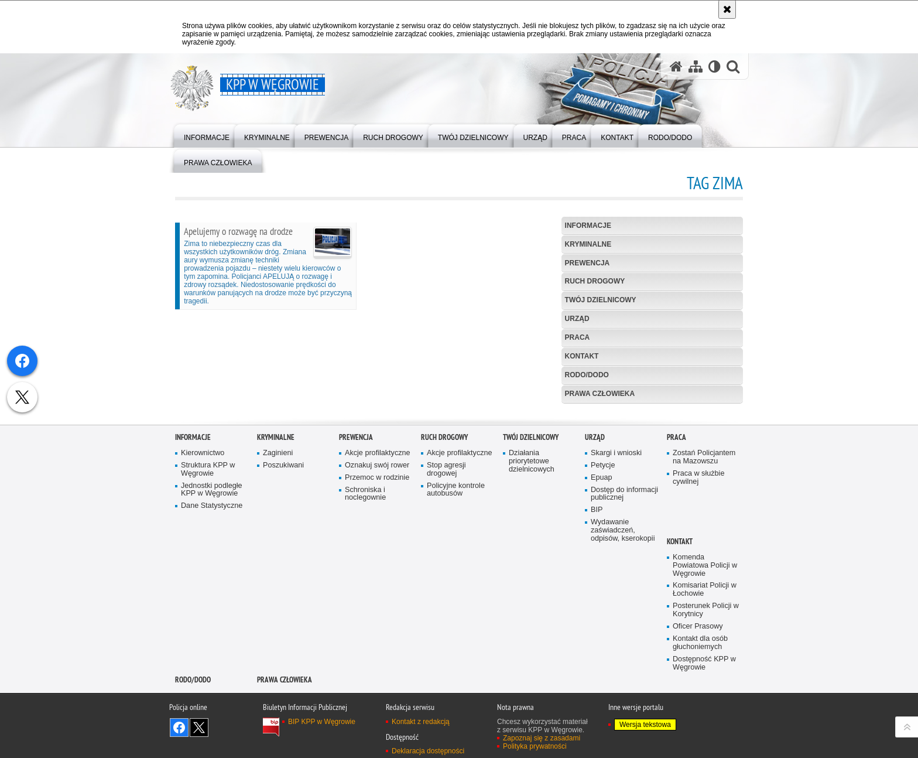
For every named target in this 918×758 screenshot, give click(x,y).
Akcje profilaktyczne (377, 562)
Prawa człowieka (600, 394)
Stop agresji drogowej (446, 579)
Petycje (603, 575)
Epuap (601, 587)
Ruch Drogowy (595, 281)
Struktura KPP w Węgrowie (208, 579)
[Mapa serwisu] (695, 66)
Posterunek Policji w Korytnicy (706, 720)
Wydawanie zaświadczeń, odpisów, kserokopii (623, 641)
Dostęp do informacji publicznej (624, 604)
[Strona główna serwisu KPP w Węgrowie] (676, 66)
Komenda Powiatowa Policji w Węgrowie (705, 675)
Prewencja (587, 263)
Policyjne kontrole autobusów (456, 599)
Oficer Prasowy (698, 736)
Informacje (588, 225)
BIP (596, 620)
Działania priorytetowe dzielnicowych (531, 571)
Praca (577, 337)
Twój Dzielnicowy (600, 300)
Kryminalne (588, 244)
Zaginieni (278, 562)
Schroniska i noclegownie (365, 604)
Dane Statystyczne (211, 616)
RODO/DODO (587, 375)
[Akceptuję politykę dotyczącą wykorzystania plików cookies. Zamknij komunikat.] (727, 9)
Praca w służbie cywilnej (698, 587)
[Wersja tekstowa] (714, 66)
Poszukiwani (283, 575)
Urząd (577, 319)
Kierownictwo (202, 562)
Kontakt (582, 356)
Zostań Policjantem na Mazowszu (704, 567)
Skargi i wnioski (616, 562)
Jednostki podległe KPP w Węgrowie (211, 599)
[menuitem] (206, 135)
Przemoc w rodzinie (377, 587)
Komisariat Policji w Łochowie (705, 700)
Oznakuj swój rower (377, 575)
